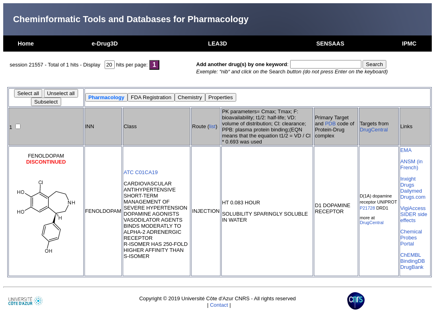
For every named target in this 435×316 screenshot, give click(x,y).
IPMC (409, 43)
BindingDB (412, 261)
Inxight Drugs (408, 182)
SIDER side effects (413, 217)
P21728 (367, 208)
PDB (330, 124)
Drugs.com (413, 197)
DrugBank (412, 267)
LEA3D (217, 43)
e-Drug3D (105, 43)
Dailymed (411, 191)
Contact (219, 305)
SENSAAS (330, 43)
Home (26, 43)
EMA (406, 150)
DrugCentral (374, 130)
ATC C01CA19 (141, 172)
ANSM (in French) (411, 164)
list (212, 126)
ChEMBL (410, 255)
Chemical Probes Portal (411, 238)
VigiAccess (413, 208)
